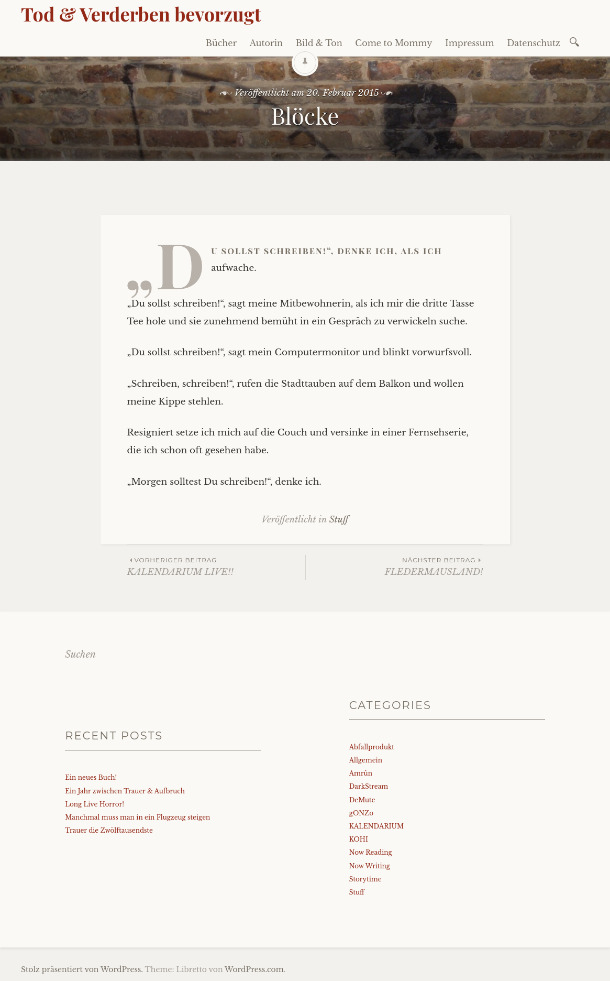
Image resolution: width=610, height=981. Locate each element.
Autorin (266, 43)
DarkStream (369, 786)
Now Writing (369, 866)
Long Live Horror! (94, 804)
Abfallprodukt (371, 747)
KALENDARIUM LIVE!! (216, 566)
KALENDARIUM (376, 826)
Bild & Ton (319, 43)
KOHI (358, 839)
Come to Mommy (393, 43)
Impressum (469, 43)
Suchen (80, 654)
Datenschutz (533, 43)
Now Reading (370, 852)
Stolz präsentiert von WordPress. (82, 969)
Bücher (221, 43)
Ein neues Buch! (91, 777)
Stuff (339, 519)
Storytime (365, 879)
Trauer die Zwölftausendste (109, 830)
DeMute (362, 800)
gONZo (361, 813)
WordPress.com (254, 969)
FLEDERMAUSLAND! (394, 566)
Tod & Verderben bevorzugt (141, 13)
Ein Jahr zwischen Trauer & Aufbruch (125, 791)
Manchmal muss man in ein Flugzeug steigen (137, 817)
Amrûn (360, 773)
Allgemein (365, 760)
